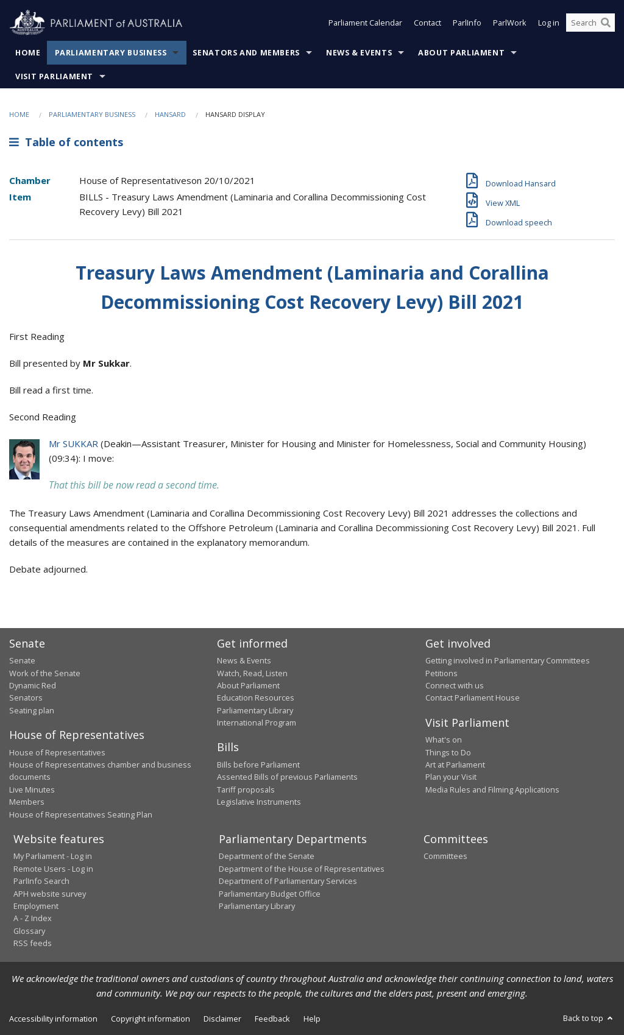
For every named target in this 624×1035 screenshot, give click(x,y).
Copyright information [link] (150, 1018)
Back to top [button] (589, 1017)
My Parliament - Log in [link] (52, 855)
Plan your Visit (451, 776)
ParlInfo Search (41, 880)
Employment (35, 905)
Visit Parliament (54, 76)
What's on (443, 739)
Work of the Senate (44, 673)
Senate (22, 660)
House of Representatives (57, 752)
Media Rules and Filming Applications (492, 789)
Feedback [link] (272, 1018)
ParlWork (509, 23)
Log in (548, 23)
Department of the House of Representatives (302, 868)
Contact (427, 23)
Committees (445, 855)
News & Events (359, 53)
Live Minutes (32, 789)
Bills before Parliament (258, 764)
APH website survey (49, 893)
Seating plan (31, 710)
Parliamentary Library (255, 710)
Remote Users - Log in (53, 868)
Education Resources (255, 697)
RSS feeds (32, 943)
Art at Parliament (455, 764)
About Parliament (461, 53)
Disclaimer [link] (222, 1018)
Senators (26, 697)
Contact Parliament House (472, 697)
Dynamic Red (32, 685)
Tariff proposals (246, 789)
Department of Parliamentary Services (288, 880)
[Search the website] (590, 23)
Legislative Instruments (259, 801)
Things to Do (448, 752)
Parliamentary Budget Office (270, 893)
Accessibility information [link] (53, 1018)
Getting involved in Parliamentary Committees (507, 660)
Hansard (170, 114)
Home (28, 53)
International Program (256, 722)
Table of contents (66, 142)
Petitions (441, 673)
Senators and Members (246, 53)
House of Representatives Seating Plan (80, 814)
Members (26, 801)
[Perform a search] (606, 23)
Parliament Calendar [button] (365, 23)
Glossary (29, 930)
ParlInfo (467, 23)
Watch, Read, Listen (252, 673)
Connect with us (454, 685)
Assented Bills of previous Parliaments (287, 776)
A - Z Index (32, 918)
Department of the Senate (266, 855)
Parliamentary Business (111, 53)
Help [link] (312, 1018)
